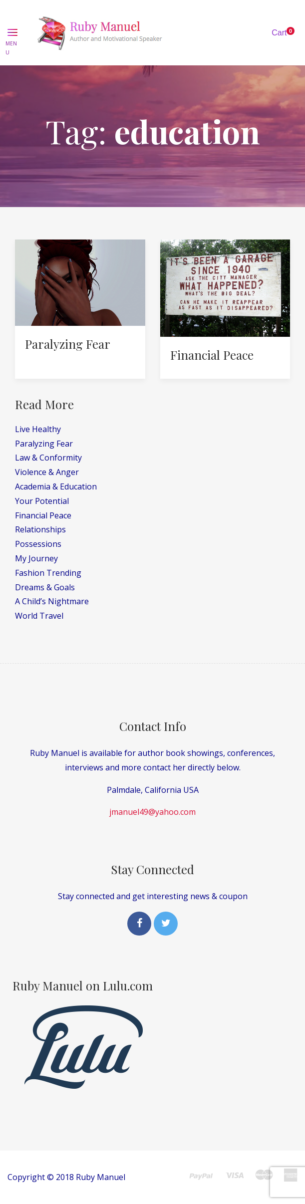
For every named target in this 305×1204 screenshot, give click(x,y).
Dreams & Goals (45, 587)
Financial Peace (212, 355)
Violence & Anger (47, 472)
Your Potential (42, 500)
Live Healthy (38, 429)
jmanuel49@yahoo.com (152, 811)
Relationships (40, 529)
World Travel (39, 615)
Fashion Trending (48, 572)
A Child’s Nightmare (52, 601)
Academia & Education (56, 486)
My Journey (36, 558)
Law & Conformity (48, 457)
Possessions (38, 543)
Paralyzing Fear (67, 344)
